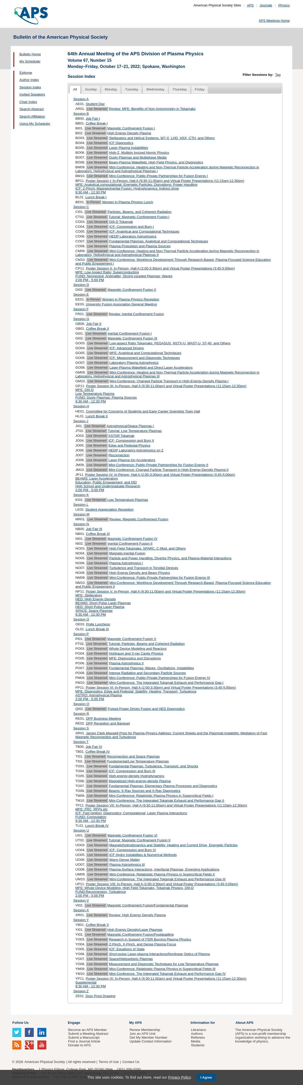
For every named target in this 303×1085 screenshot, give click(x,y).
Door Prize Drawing (100, 996)
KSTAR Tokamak (121, 436)
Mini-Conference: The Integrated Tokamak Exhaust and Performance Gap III (168, 879)
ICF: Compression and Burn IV (132, 850)
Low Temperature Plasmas (127, 500)
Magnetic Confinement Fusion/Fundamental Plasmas (147, 905)
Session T (81, 742)
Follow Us (20, 1023)
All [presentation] (75, 89)
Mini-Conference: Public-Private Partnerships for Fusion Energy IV (159, 678)
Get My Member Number (148, 1037)
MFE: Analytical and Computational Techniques (145, 353)
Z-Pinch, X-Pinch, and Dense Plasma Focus (142, 944)
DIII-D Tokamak (121, 222)
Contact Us (130, 1062)
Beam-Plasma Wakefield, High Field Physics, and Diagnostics (156, 162)
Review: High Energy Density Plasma (137, 915)
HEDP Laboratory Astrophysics (132, 236)
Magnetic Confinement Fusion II (131, 290)
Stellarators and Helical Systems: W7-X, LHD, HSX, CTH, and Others (162, 138)
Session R (81, 714)
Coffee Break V (97, 925)
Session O (81, 619)
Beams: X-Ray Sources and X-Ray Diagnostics (144, 791)
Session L (81, 505)
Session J (80, 421)
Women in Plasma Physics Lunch (127, 202)
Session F (81, 309)
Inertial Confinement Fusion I (130, 333)
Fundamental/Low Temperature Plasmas (138, 761)
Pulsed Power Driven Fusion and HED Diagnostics (146, 709)
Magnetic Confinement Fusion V (131, 639)
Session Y (81, 920)
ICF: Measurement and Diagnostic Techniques (145, 358)
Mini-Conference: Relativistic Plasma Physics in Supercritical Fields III (162, 969)
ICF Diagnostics (121, 143)
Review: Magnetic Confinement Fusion (139, 519)
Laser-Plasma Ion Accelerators (132, 460)
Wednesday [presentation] (155, 89)
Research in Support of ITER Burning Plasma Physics (150, 939)
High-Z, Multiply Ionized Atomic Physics (139, 152)
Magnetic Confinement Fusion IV (132, 539)
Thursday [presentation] (179, 89)
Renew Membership (144, 1030)
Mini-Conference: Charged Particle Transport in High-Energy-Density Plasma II (169, 470)
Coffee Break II (97, 328)
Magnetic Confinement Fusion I (131, 128)
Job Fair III (94, 529)
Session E (81, 294)
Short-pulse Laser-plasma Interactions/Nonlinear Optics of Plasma (159, 954)
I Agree (206, 1077)
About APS (244, 1023)
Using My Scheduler (34, 124)
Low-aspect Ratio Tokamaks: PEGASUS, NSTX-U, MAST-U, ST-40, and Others (170, 343)
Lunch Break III (97, 629)
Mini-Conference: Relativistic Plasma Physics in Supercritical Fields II (162, 874)
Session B (81, 114)
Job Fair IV (93, 747)
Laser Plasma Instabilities (128, 148)
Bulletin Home (30, 54)
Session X (81, 910)
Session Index (30, 87)
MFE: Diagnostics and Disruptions (135, 658)
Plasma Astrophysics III (127, 864)
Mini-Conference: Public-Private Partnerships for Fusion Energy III (160, 578)
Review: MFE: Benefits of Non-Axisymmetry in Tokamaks (152, 109)
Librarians (198, 1030)
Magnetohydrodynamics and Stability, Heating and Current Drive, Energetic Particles (173, 845)
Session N (81, 524)
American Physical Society (45, 1062)
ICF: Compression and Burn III (132, 771)
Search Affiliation (32, 116)
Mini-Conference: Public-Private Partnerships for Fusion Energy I (158, 176)
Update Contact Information (150, 1041)
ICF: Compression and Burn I (131, 227)
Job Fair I (93, 118)
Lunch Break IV (97, 826)
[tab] (75, 89)
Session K (81, 495)
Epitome (25, 73)
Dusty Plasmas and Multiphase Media (138, 157)
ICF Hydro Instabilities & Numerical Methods (143, 855)
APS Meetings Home (274, 21)
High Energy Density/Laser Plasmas (134, 930)
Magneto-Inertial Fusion (127, 553)
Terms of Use (109, 1062)
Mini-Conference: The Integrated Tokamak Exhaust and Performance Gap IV (167, 974)
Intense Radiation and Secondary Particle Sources (147, 673)
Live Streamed (97, 109)
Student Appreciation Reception (109, 509)
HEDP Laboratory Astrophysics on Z (136, 450)
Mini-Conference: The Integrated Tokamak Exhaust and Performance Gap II (166, 800)
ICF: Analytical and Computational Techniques (144, 231)
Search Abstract (31, 109)
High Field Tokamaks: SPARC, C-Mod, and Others (147, 548)
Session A (81, 99)
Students (197, 1045)
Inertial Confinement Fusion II (130, 543)
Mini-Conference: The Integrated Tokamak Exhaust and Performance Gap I (166, 683)
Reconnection (119, 455)
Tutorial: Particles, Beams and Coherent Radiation (147, 644)
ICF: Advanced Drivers (127, 348)
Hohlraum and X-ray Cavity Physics (136, 653)
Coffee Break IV (97, 751)
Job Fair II (93, 324)
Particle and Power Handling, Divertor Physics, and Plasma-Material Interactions (170, 558)
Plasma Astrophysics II (126, 663)
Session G (81, 319)
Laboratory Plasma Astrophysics (134, 363)
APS (250, 5)
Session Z (81, 991)
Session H (81, 406)
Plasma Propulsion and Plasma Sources (140, 246)
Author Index (29, 80)
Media (195, 1041)
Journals (266, 5)
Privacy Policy (179, 1077)
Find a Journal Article (84, 1041)
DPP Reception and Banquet (108, 723)
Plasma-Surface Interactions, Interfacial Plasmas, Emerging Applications (164, 869)
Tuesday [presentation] (131, 89)
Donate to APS (79, 1045)
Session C (81, 207)
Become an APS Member (87, 1030)
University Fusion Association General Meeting (121, 304)
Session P (81, 634)
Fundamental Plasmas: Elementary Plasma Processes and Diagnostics (163, 786)
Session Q (81, 704)
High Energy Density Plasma (129, 133)
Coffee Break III (98, 534)
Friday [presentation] (199, 89)
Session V (81, 900)
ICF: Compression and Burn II (131, 440)
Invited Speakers (32, 94)
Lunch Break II (96, 416)
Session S (81, 728)
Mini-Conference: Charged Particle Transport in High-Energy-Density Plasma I (169, 381)
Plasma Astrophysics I (126, 563)
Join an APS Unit (142, 1034)
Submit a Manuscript (83, 1037)
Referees (198, 1037)
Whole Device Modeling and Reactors (138, 648)
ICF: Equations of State (127, 949)
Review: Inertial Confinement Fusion (136, 314)
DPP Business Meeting (103, 718)
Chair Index (28, 102)
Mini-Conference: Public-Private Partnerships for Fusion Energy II (158, 465)
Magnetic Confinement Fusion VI (132, 835)
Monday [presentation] (111, 89)
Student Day (95, 104)
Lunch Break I (95, 197)
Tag (278, 75)
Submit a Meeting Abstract (88, 1034)
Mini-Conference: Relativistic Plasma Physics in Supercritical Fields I (161, 796)
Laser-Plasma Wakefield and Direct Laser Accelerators (151, 367)
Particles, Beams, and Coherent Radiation (139, 212)
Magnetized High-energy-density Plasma (140, 781)
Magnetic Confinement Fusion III (132, 338)
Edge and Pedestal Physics (129, 445)
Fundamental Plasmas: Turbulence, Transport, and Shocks (153, 766)
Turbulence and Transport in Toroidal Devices (143, 568)
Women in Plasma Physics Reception (130, 299)
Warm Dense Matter (124, 860)
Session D (81, 285)
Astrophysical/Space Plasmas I (130, 426)
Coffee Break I (97, 123)
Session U (81, 830)
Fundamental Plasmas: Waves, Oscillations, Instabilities (151, 668)
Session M (81, 514)
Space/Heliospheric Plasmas (131, 959)
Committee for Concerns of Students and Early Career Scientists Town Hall (143, 411)
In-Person (93, 202)
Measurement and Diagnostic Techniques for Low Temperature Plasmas (164, 964)
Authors (197, 1034)
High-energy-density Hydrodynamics (136, 776)
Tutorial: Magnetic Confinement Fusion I (139, 217)
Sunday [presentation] (91, 89)
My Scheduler (29, 61)
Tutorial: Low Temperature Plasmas (135, 431)
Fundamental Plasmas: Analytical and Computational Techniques (158, 241)
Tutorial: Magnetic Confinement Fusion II (139, 840)
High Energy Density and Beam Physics (139, 573)
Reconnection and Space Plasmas (133, 756)
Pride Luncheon (98, 624)
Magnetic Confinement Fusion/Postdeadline (140, 934)
